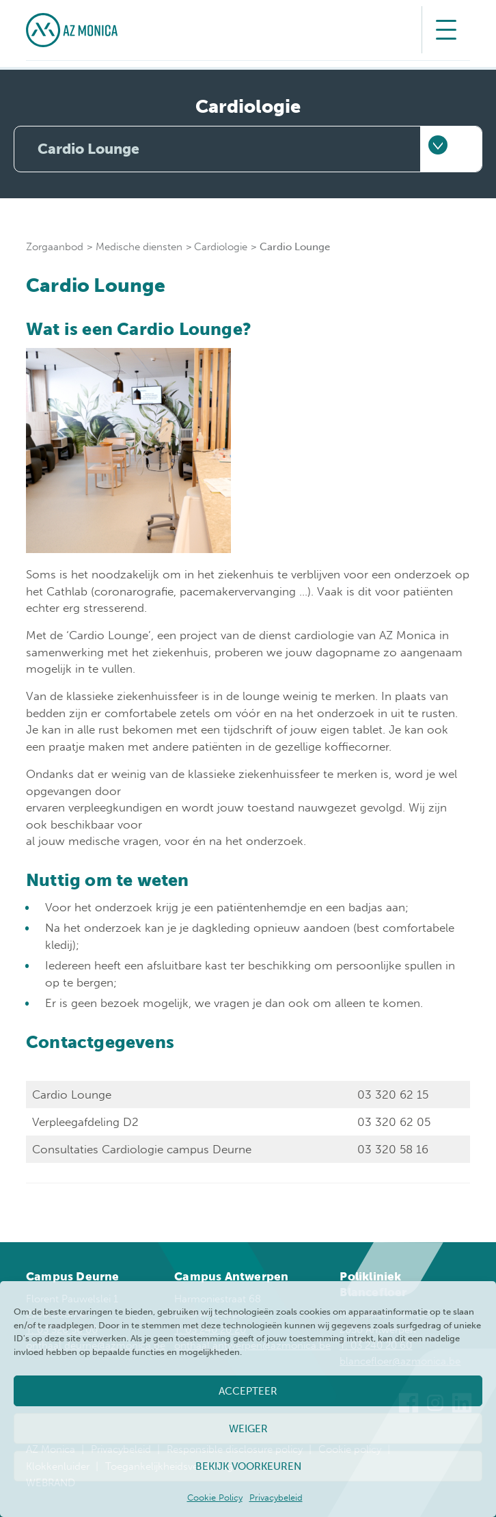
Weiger (248, 1429)
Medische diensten (139, 247)
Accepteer (248, 1391)
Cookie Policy (215, 1497)
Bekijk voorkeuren (248, 1466)
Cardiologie (220, 247)
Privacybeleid (276, 1497)
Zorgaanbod (54, 247)
